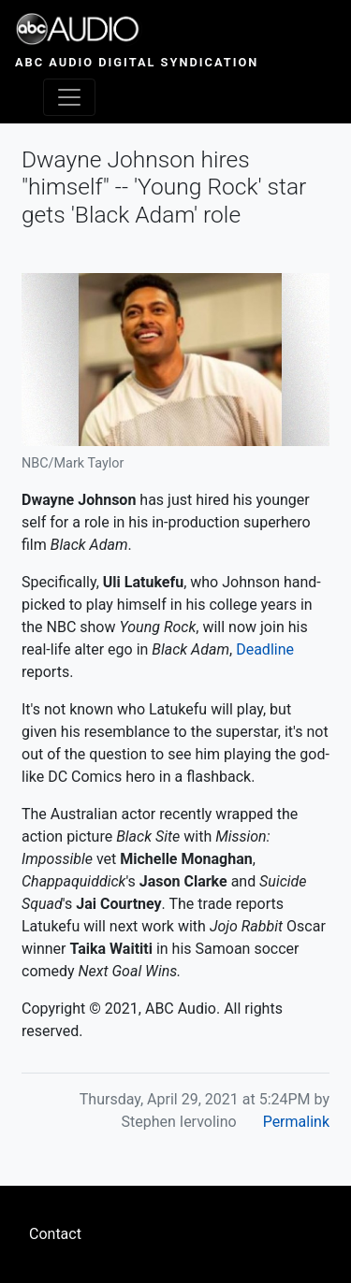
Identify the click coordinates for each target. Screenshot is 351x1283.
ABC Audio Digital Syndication (136, 62)
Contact (55, 1234)
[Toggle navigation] (69, 97)
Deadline (265, 649)
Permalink (296, 1122)
